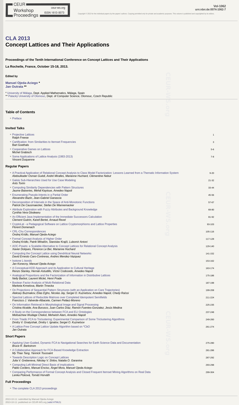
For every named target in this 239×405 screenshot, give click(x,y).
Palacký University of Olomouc (26, 96)
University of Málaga (19, 93)
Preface (17, 118)
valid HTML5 (54, 402)
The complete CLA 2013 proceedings (34, 388)
